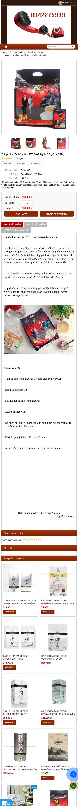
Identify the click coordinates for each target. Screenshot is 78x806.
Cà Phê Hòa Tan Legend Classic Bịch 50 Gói (15, 657)
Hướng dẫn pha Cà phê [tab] (16, 230)
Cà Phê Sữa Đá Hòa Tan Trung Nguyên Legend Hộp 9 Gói (57, 768)
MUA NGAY (9, 612)
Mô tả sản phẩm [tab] (12, 224)
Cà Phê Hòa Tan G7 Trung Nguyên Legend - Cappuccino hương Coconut (57, 603)
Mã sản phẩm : (12, 170)
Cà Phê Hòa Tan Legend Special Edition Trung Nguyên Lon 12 (20, 769)
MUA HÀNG (21, 214)
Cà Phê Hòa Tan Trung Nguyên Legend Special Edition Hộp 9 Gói (19, 603)
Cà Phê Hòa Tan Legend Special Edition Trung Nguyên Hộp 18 (58, 714)
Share (7, 164)
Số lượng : (9, 203)
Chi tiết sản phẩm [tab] (35, 224)
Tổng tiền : (9, 208)
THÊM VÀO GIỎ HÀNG (56, 214)
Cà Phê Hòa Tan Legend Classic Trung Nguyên (15, 712)
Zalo (73, 774)
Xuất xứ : (14, 174)
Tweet (21, 164)
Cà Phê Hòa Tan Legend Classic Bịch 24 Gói (54, 657)
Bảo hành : (14, 178)
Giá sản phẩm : (12, 197)
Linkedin (35, 164)
